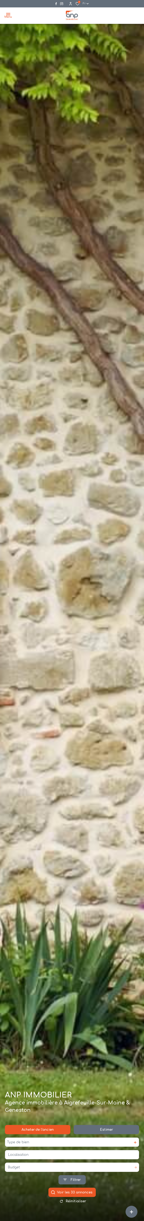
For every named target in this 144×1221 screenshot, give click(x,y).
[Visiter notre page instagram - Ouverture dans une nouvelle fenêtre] (61, 3)
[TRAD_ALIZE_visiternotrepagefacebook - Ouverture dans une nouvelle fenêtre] (56, 3)
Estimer (106, 1131)
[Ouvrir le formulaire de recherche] (72, 1181)
